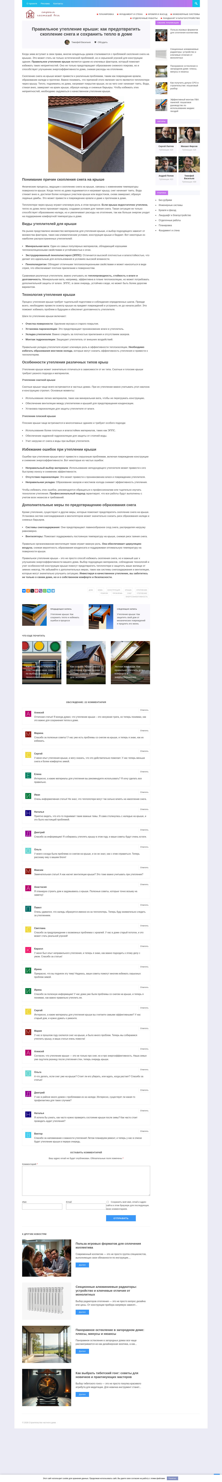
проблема (132, 593)
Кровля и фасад (167, 210)
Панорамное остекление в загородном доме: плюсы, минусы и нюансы (112, 1341)
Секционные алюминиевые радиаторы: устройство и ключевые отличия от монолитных (108, 1300)
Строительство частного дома (44, 13)
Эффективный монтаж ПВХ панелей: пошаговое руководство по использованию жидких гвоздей (184, 105)
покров (118, 593)
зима (113, 590)
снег (144, 593)
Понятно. (172, 1478)
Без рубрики (165, 200)
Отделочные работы (170, 220)
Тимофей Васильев (81, 42)
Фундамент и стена (169, 230)
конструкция (128, 590)
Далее (82, 1275)
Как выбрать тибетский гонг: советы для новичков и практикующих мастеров (109, 1385)
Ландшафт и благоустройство (175, 215)
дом (104, 590)
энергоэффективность (135, 597)
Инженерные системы (171, 205)
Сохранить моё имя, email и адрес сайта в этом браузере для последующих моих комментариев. (127, 1215)
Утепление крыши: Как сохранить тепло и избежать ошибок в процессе (34, 615)
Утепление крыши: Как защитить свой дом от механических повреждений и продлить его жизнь (101, 616)
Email (69, 1211)
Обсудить (103, 42)
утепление (113, 597)
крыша (143, 590)
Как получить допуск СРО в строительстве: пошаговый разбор (184, 85)
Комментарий (30, 1173)
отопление (103, 593)
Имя (24, 1211)
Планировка (165, 225)
